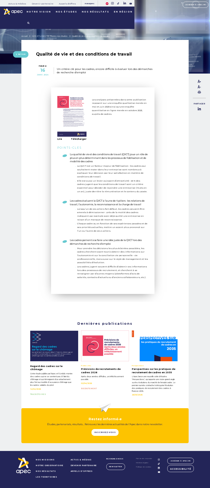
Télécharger (79, 139)
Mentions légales (142, 463)
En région (123, 11)
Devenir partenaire (42, 3)
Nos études (66, 11)
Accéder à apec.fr (196, 5)
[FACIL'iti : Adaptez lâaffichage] (107, 3)
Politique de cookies (143, 467)
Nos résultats (95, 11)
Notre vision (39, 11)
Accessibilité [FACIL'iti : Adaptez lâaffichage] (180, 469)
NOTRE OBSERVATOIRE (49, 465)
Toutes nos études (58, 36)
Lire (59, 139)
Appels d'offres (67, 3)
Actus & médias (17, 3)
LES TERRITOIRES (46, 477)
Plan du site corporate (144, 458)
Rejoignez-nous (114, 459)
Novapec (90, 3)
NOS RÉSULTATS (46, 471)
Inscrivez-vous (105, 432)
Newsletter (115, 467)
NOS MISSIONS (45, 460)
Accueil (24, 36)
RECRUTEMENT (89, 388)
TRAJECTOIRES (38, 394)
